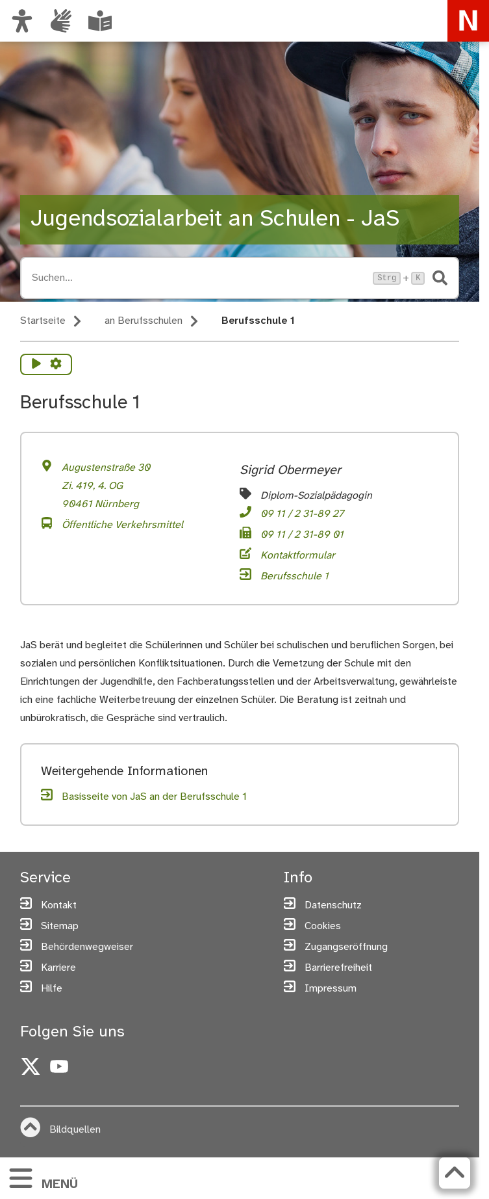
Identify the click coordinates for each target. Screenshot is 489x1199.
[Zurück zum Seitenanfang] (453, 1173)
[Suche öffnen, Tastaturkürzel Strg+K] (199, 278)
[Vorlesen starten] (36, 364)
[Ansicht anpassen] (22, 21)
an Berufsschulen (143, 320)
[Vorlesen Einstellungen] (56, 364)
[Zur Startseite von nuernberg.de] (468, 21)
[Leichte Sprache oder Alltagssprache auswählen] (100, 21)
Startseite (43, 320)
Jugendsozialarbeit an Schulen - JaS (215, 219)
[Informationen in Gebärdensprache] (61, 21)
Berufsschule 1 (258, 320)
